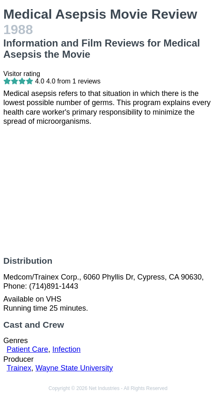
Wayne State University (74, 368)
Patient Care (27, 349)
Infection (66, 349)
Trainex (19, 368)
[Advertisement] (108, 191)
